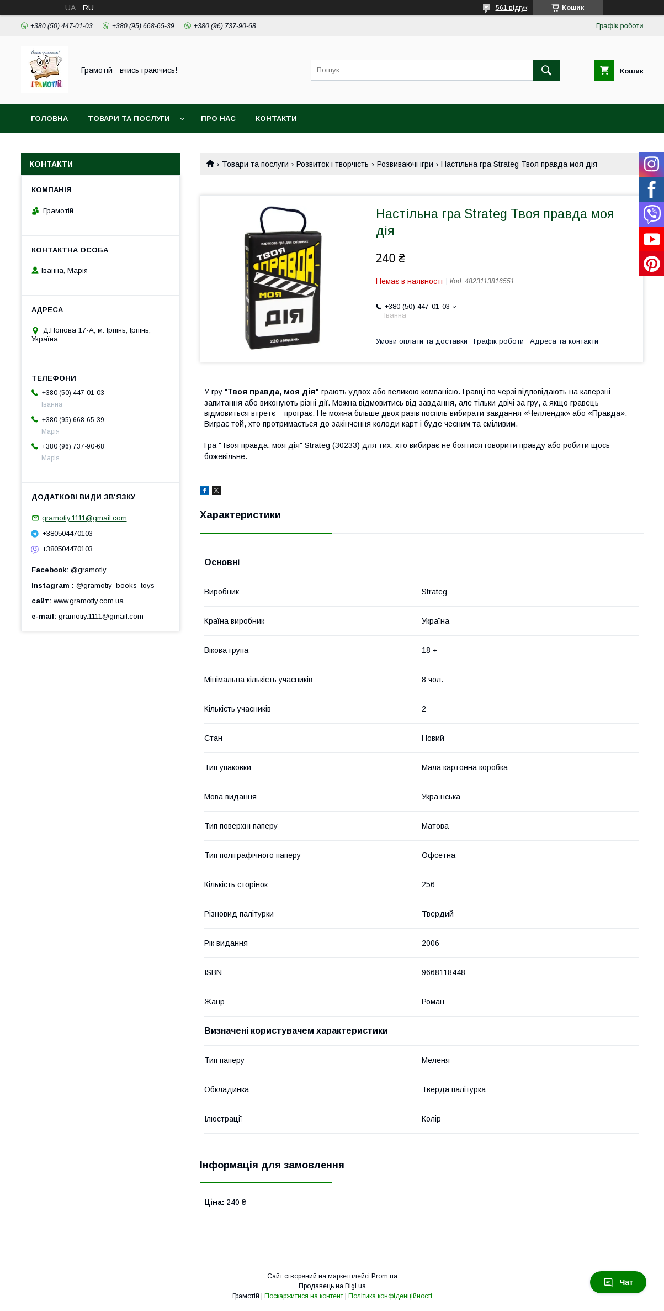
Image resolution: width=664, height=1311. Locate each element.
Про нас (218, 118)
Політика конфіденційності (390, 1296)
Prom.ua (384, 1276)
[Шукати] (546, 70)
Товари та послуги (129, 118)
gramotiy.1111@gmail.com (84, 518)
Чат (618, 1282)
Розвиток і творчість (332, 164)
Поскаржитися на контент (303, 1296)
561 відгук (511, 8)
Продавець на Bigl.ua (332, 1286)
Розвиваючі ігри (405, 164)
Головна (49, 118)
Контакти (276, 118)
